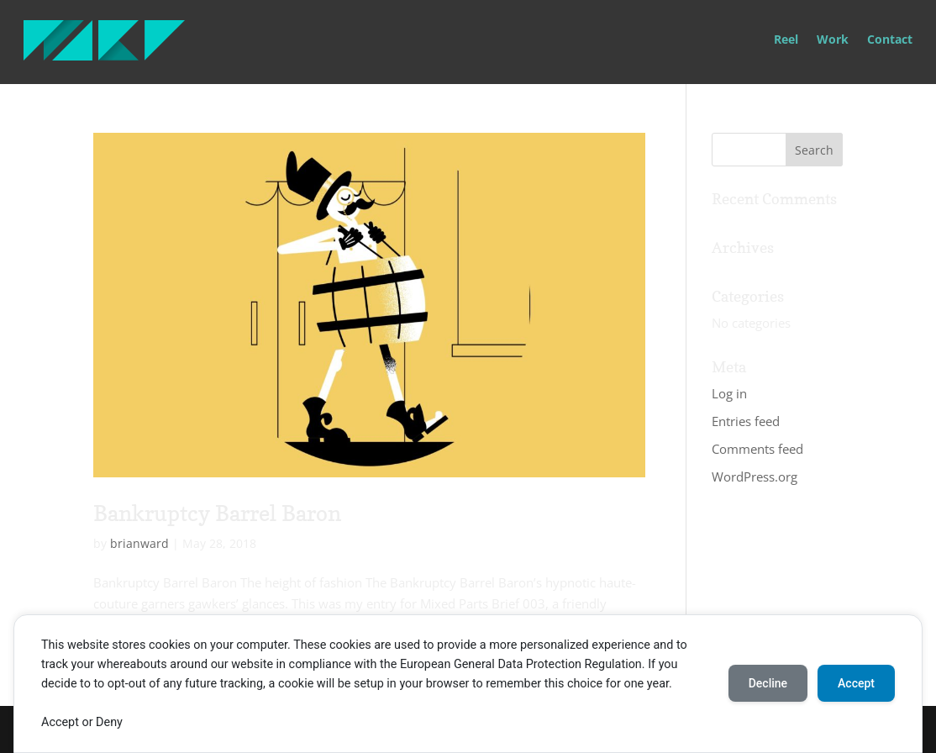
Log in (729, 393)
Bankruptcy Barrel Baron (217, 513)
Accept (856, 683)
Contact (889, 40)
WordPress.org (754, 476)
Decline (768, 683)
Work (833, 40)
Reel (786, 40)
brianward (139, 543)
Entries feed (746, 421)
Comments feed (757, 448)
